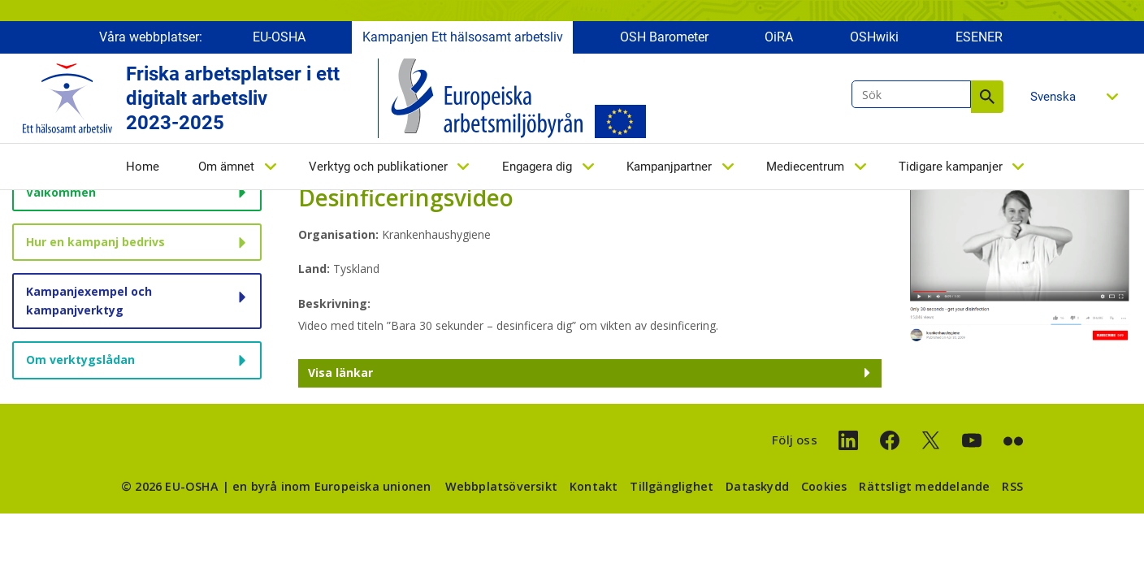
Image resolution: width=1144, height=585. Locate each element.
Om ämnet (226, 168)
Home (142, 168)
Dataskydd (757, 486)
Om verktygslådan (80, 359)
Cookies (824, 486)
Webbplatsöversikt (501, 486)
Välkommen (61, 192)
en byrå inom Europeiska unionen (331, 486)
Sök (987, 98)
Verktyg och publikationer (378, 168)
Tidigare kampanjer (951, 168)
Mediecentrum (805, 168)
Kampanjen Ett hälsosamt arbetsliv (462, 38)
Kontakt (594, 486)
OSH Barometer (664, 38)
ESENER (979, 38)
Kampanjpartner (669, 168)
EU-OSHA (279, 38)
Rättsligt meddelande (924, 486)
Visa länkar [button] (340, 372)
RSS (1012, 486)
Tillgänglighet (671, 486)
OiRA (779, 38)
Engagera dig (537, 168)
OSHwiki (874, 38)
